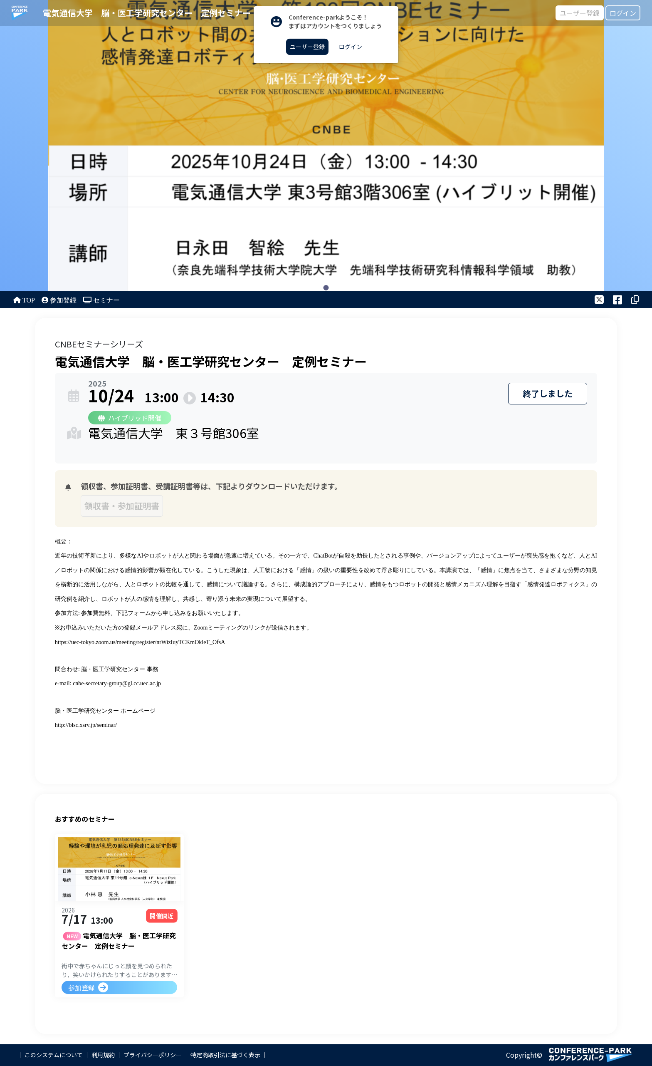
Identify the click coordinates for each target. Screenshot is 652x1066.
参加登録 (81, 989)
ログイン (623, 13)
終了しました (548, 393)
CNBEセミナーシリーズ (99, 344)
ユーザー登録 (580, 13)
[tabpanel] (326, 145)
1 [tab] (326, 287)
